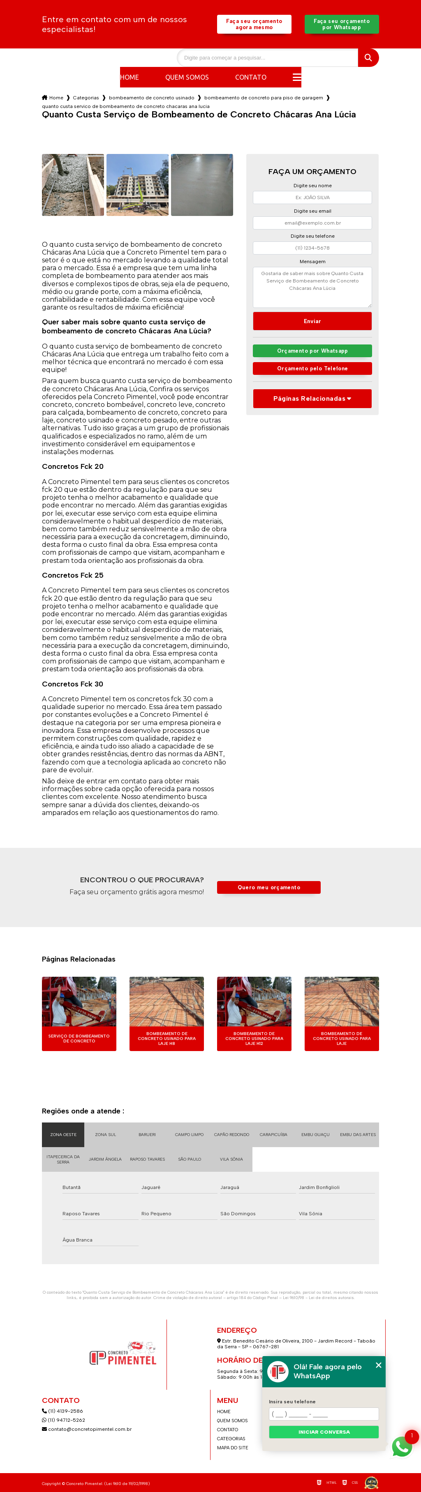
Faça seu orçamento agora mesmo (254, 24)
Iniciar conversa (324, 1432)
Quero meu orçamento (269, 887)
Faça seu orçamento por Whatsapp (342, 24)
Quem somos (187, 77)
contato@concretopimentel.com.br (87, 1429)
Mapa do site (232, 1448)
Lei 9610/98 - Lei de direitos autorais (318, 1297)
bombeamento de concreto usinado (151, 98)
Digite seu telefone (313, 236)
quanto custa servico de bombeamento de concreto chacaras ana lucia (126, 106)
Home (129, 77)
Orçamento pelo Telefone (312, 368)
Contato (250, 77)
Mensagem (313, 261)
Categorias (86, 98)
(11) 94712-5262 (63, 1420)
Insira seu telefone (292, 1402)
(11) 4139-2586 (62, 1411)
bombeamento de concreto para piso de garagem (263, 98)
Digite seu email (312, 211)
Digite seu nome (313, 185)
